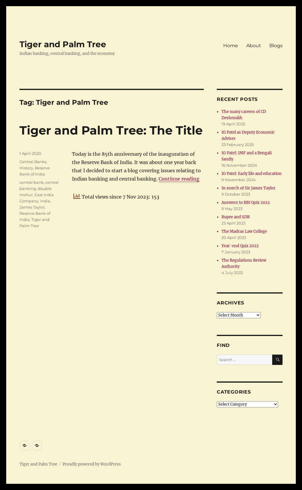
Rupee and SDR (235, 216)
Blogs (276, 45)
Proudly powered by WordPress (92, 464)
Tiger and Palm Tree (62, 44)
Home (230, 45)
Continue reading (179, 179)
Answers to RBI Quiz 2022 (245, 202)
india (45, 201)
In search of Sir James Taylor (248, 188)
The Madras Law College (244, 231)
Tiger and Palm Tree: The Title (111, 130)
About (253, 45)
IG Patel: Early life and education (251, 173)
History (26, 167)
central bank (31, 182)
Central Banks (32, 161)
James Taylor (32, 207)
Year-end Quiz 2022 (240, 245)
